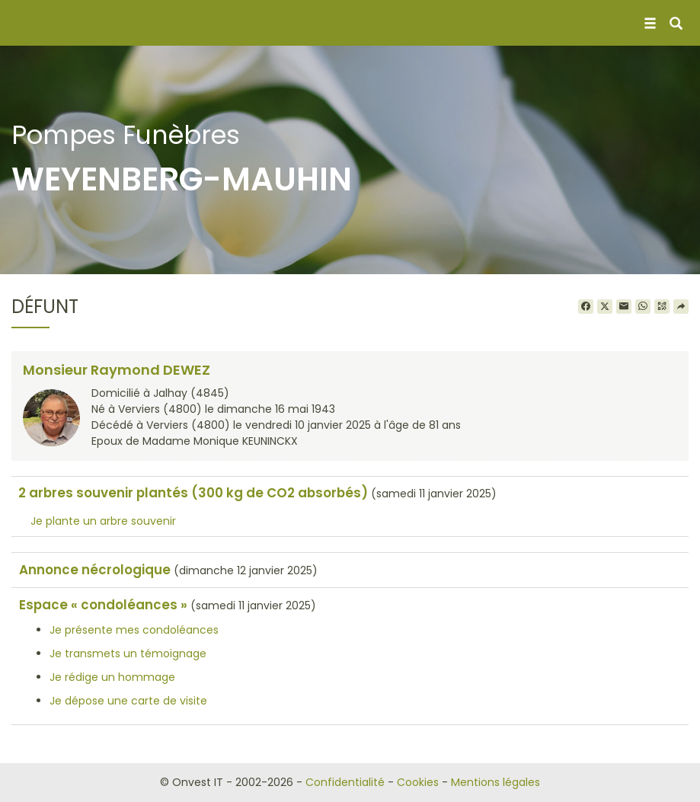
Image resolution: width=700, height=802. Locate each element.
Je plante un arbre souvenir (103, 521)
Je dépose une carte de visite (128, 700)
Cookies (418, 782)
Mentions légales (495, 782)
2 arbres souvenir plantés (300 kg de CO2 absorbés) (193, 493)
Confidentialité (345, 782)
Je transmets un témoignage (128, 653)
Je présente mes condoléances (134, 629)
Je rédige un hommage (112, 677)
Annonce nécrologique (95, 570)
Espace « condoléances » (103, 605)
